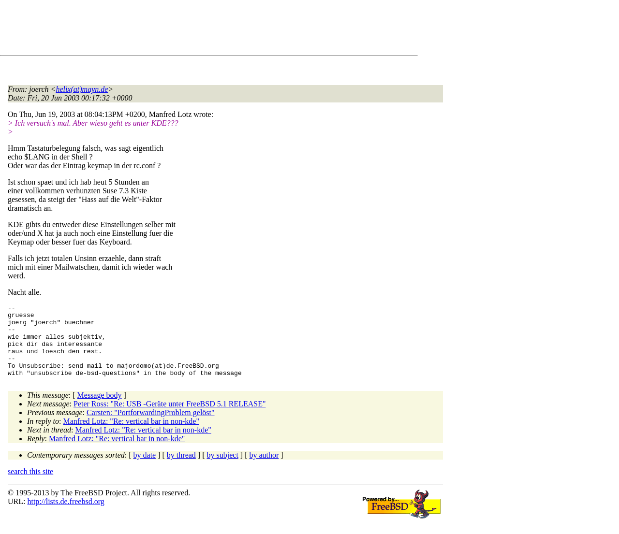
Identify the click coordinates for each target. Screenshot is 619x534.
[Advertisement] (184, 29)
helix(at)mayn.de (82, 89)
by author (264, 469)
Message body (99, 409)
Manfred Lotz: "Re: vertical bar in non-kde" (131, 436)
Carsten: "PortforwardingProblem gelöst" (151, 427)
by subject (222, 469)
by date (144, 469)
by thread (181, 469)
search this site (30, 486)
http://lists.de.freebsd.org (65, 516)
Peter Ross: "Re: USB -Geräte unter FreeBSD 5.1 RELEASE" (169, 418)
